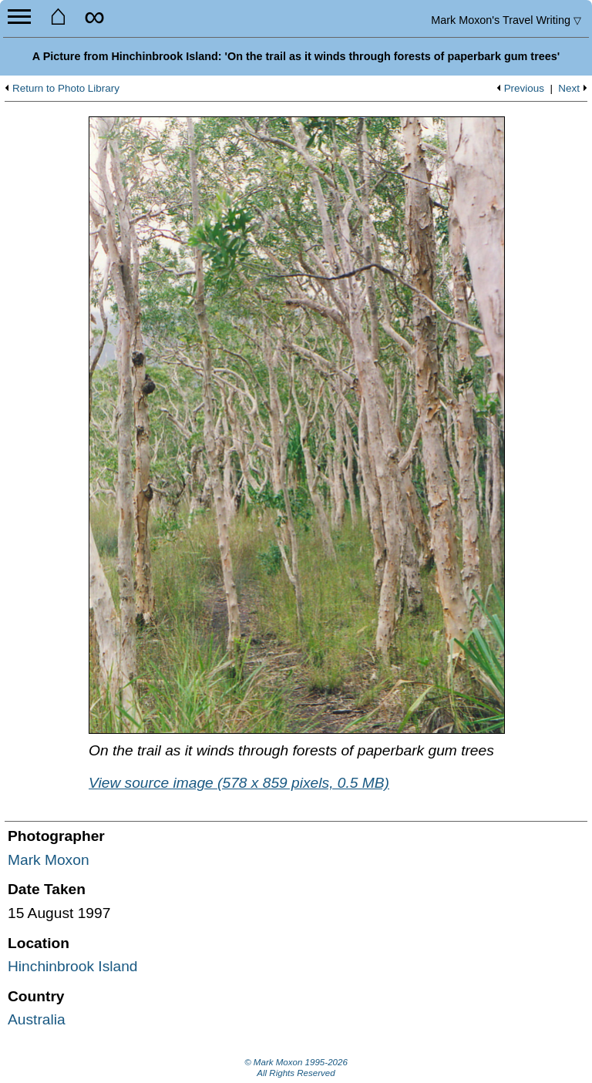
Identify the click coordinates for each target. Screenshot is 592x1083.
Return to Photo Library (65, 88)
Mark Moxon (48, 860)
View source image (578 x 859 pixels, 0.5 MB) (239, 783)
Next (569, 88)
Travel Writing (506, 20)
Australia (37, 1019)
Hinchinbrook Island (73, 966)
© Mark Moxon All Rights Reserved (296, 1068)
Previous (524, 88)
